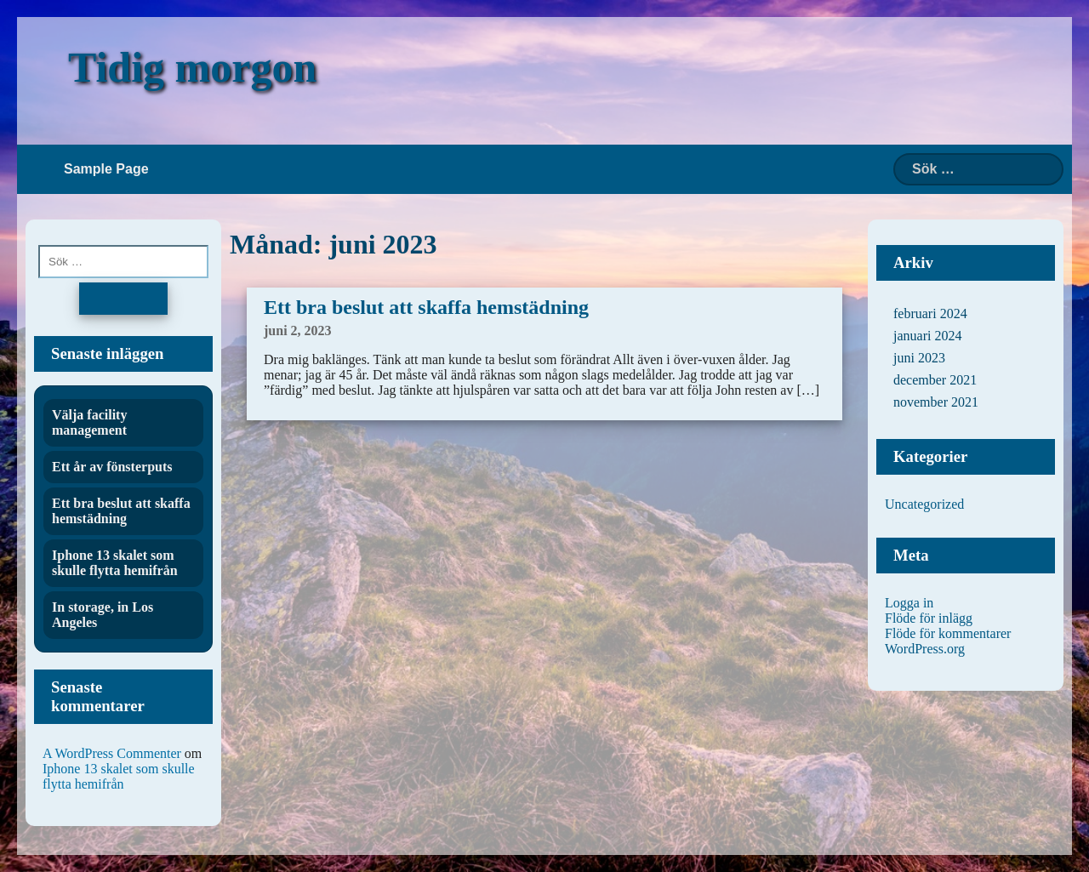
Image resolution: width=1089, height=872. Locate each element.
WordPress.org (925, 648)
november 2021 (935, 402)
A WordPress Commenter (112, 753)
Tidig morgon (192, 67)
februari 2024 (930, 313)
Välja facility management (89, 422)
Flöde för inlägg (928, 618)
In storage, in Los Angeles (102, 615)
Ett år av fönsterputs (112, 466)
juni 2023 (919, 358)
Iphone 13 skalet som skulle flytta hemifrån (115, 563)
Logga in (909, 603)
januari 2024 (927, 335)
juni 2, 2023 (298, 330)
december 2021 (935, 380)
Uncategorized (924, 504)
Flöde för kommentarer (948, 633)
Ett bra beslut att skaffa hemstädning (426, 307)
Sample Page (106, 169)
